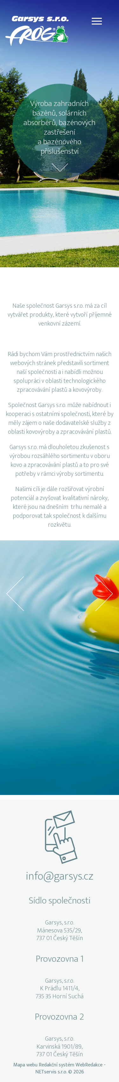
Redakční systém (56, 1065)
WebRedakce (89, 1065)
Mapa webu (25, 1065)
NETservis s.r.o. (51, 1072)
